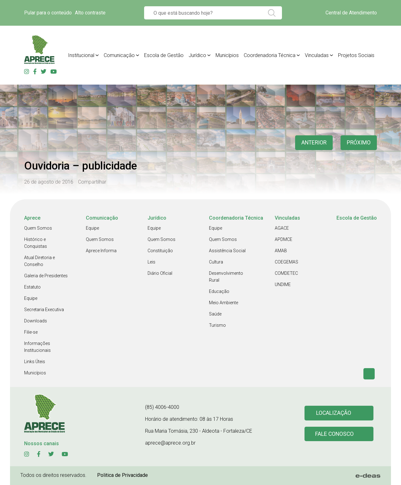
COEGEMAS (286, 261)
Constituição (160, 250)
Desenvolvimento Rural (226, 277)
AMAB (281, 250)
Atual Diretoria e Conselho (39, 261)
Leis (151, 261)
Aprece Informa (101, 250)
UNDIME (283, 284)
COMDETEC (286, 273)
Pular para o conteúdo (48, 13)
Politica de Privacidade (122, 475)
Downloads (35, 320)
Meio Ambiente (223, 302)
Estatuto (32, 286)
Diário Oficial (160, 273)
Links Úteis (34, 361)
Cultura (216, 261)
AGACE (282, 228)
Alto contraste (90, 13)
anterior (313, 142)
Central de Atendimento (351, 13)
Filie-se (31, 332)
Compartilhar (92, 182)
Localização (334, 413)
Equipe (30, 298)
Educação (219, 291)
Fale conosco (334, 434)
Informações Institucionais (37, 347)
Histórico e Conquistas (35, 243)
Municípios (35, 372)
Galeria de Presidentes (46, 275)
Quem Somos (38, 228)
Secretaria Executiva (44, 309)
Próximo (358, 142)
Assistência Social (227, 250)
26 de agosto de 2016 (48, 182)
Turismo (217, 325)
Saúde (215, 313)
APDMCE (283, 239)
